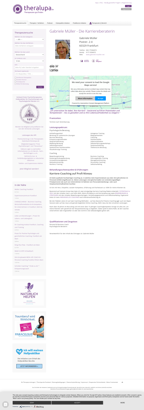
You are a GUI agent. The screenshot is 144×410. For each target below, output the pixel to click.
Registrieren (126, 9)
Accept (100, 98)
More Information (85, 98)
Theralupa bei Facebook (44, 382)
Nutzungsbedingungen (58, 382)
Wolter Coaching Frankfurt (24, 189)
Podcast (49, 23)
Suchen (40, 87)
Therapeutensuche (20, 23)
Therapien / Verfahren (37, 23)
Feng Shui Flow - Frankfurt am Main (27, 245)
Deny (32, 403)
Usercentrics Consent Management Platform (94, 103)
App (96, 3)
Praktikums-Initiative (79, 23)
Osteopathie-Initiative (63, 23)
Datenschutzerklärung (73, 382)
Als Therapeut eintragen (28, 382)
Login (128, 6)
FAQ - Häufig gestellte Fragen (110, 3)
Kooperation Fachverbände (97, 382)
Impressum (84, 382)
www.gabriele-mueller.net (95, 55)
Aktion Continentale (112, 382)
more (122, 403)
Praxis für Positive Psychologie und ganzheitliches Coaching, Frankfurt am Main (28, 236)
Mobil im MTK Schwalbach (24, 251)
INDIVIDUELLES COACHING (69, 197)
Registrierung (127, 3)
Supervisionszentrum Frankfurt (26, 196)
